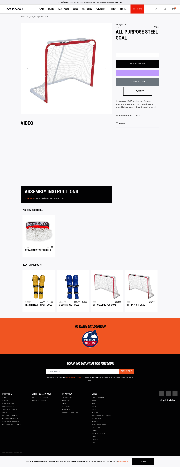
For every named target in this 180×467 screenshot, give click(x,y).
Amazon (95, 413)
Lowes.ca (96, 431)
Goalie (51, 9)
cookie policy (123, 461)
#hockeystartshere (10, 419)
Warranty (66, 410)
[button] (27, 68)
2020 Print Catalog (10, 416)
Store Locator (8, 404)
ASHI (93, 404)
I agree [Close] (143, 461)
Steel (31, 17)
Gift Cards (124, 9)
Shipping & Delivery (128, 115)
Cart (64, 404)
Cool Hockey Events (10, 422)
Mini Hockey (87, 9)
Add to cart (137, 63)
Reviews (122, 123)
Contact (5, 401)
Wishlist (65, 401)
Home (22, 17)
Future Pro (101, 9)
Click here (29, 198)
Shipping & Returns (70, 413)
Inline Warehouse (99, 425)
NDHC (94, 410)
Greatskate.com (99, 434)
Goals (75, 9)
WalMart (96, 422)
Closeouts (137, 9)
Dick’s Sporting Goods (101, 416)
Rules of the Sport (40, 398)
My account (67, 398)
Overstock (96, 419)
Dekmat (113, 9)
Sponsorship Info (9, 407)
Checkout (66, 407)
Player (41, 9)
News (4, 398)
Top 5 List (96, 428)
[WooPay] (137, 73)
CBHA (94, 407)
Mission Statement (10, 410)
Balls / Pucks (63, 9)
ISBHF (94, 401)
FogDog (95, 440)
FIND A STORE (137, 81)
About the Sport (39, 401)
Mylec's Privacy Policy (73, 377)
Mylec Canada (98, 398)
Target (95, 437)
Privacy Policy (8, 413)
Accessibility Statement (12, 425)
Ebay (94, 443)
